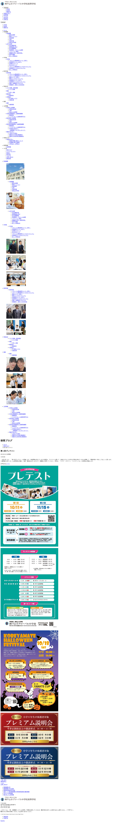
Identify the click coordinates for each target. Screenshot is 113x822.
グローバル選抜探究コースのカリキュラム (20, 66)
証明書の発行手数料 (14, 142)
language (6, 7)
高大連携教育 (12, 48)
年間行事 (11, 100)
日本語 (8, 9)
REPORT (8, 154)
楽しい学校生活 (13, 56)
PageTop (3, 820)
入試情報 (5, 406)
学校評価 (11, 41)
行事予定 (5, 19)
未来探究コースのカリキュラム (17, 68)
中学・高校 (12, 92)
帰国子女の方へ (10, 131)
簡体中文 (8, 12)
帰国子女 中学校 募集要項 (15, 134)
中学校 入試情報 (10, 107)
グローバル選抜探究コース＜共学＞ (18, 60)
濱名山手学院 (12, 42)
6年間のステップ (13, 63)
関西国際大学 (6, 787)
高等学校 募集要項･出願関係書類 (17, 424)
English (8, 10)
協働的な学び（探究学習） (16, 53)
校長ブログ (9, 150)
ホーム (5, 30)
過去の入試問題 (13, 112)
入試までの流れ (13, 133)
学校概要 (8, 33)
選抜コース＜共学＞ (14, 77)
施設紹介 (8, 94)
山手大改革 (9, 44)
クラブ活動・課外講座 (12, 87)
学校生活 (5, 337)
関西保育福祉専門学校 (9, 790)
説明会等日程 (12, 109)
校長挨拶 (11, 37)
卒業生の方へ (6, 13)
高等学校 (8, 72)
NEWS (8, 152)
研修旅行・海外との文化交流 (16, 84)
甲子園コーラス (13, 98)
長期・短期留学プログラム (16, 83)
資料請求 (5, 18)
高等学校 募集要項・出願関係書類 (15, 124)
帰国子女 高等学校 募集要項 (16, 136)
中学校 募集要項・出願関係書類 (14, 113)
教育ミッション (13, 36)
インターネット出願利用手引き (17, 116)
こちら (8, 463)
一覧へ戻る (3, 780)
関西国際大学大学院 (8, 788)
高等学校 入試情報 (11, 118)
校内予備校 (12, 54)
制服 (7, 90)
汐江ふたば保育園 (8, 793)
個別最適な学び (13, 47)
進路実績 (11, 104)
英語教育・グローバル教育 (16, 50)
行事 (10, 110)
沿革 (10, 39)
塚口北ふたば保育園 (8, 794)
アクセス (5, 16)
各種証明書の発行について (16, 140)
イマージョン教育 (13, 51)
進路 (7, 103)
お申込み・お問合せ (14, 143)
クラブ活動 (12, 89)
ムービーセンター (11, 151)
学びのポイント (13, 65)
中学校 (8, 59)
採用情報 (5, 15)
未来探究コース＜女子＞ (15, 62)
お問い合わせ (9, 157)
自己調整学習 (12, 45)
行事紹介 (8, 97)
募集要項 (11, 115)
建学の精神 (12, 34)
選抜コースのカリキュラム (16, 78)
